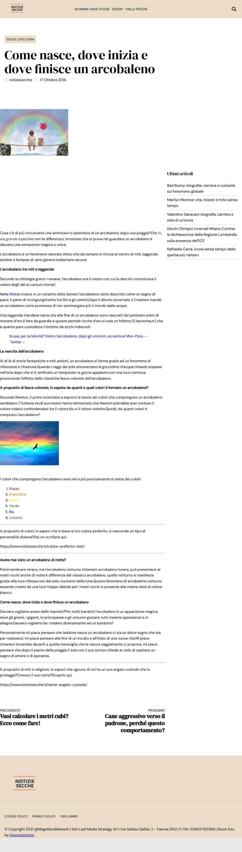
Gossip (117, 9)
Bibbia (14, 294)
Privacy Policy (44, 816)
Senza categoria (20, 39)
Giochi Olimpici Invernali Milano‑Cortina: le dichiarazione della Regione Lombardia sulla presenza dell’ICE (202, 234)
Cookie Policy (16, 816)
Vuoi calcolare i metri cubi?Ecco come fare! (37, 717)
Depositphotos (22, 835)
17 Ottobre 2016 (53, 79)
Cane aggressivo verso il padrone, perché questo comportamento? (127, 721)
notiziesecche (20, 79)
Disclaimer (69, 816)
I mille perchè (136, 9)
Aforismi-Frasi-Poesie (92, 9)
